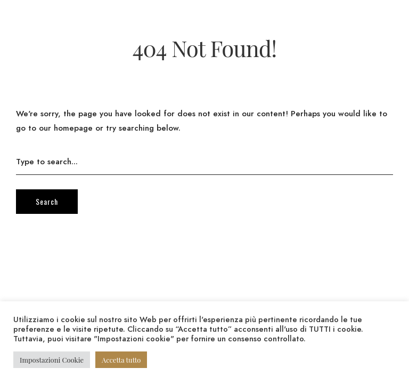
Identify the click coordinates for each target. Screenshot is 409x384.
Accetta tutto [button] (121, 359)
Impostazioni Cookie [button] (52, 359)
